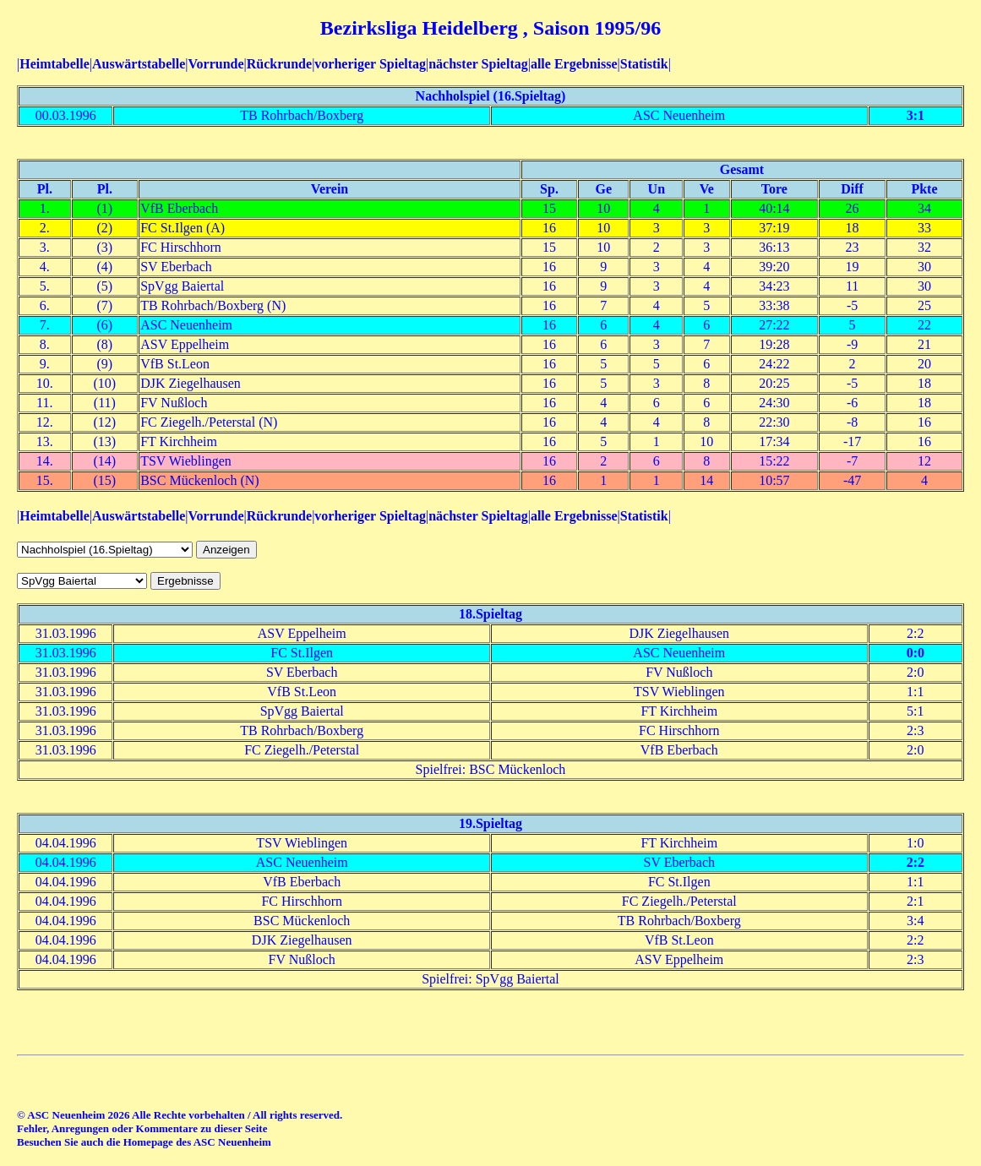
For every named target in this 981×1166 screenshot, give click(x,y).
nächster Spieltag (477, 64)
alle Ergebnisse (574, 64)
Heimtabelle (54, 64)
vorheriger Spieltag (370, 64)
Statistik (644, 64)
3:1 (915, 115)
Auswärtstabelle (138, 64)
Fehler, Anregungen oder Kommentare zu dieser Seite (142, 1128)
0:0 (915, 653)
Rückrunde (279, 64)
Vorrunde (215, 64)
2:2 (915, 862)
